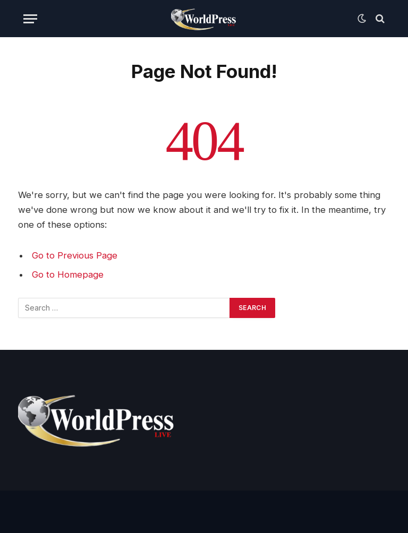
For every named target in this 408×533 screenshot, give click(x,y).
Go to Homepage (68, 274)
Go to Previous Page (74, 255)
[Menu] (30, 19)
